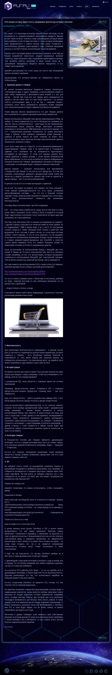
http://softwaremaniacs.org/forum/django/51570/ (25, 274)
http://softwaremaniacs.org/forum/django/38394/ (25, 271)
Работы (52, 6)
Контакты (95, 6)
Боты (71, 6)
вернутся (102, 22)
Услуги (79, 6)
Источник (9, 626)
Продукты (62, 6)
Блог (87, 6)
